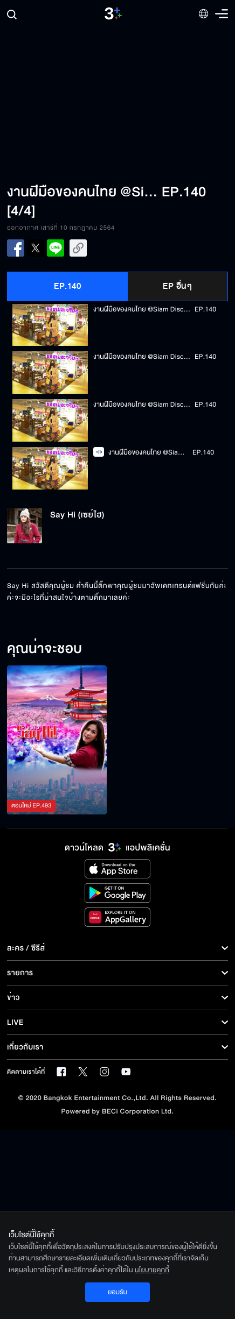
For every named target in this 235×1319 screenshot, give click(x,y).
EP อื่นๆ (177, 286)
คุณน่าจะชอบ (44, 649)
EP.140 (67, 286)
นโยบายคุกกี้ (152, 1270)
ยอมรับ (117, 1292)
